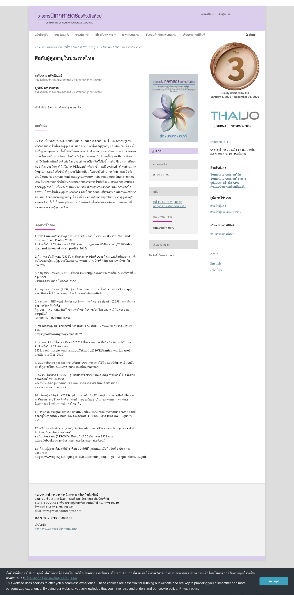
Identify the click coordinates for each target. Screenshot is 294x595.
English (215, 263)
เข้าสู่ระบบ (224, 14)
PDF (158, 151)
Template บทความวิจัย (225, 174)
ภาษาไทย (216, 269)
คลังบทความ (54, 47)
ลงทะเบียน (207, 14)
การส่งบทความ (130, 34)
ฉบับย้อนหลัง (61, 34)
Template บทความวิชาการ (228, 178)
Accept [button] (274, 581)
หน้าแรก (40, 47)
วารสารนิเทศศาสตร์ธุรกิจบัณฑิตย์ (56, 529)
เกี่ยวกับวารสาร (104, 34)
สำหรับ (226, 212)
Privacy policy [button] (189, 588)
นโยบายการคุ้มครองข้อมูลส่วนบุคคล (50, 578)
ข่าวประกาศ (82, 34)
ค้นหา (251, 35)
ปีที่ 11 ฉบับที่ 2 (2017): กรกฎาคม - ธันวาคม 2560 (91, 47)
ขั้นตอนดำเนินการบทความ (161, 34)
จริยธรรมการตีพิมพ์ (194, 34)
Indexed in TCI (220, 142)
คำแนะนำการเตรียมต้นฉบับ (227, 187)
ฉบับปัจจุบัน (41, 34)
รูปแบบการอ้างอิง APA (224, 183)
